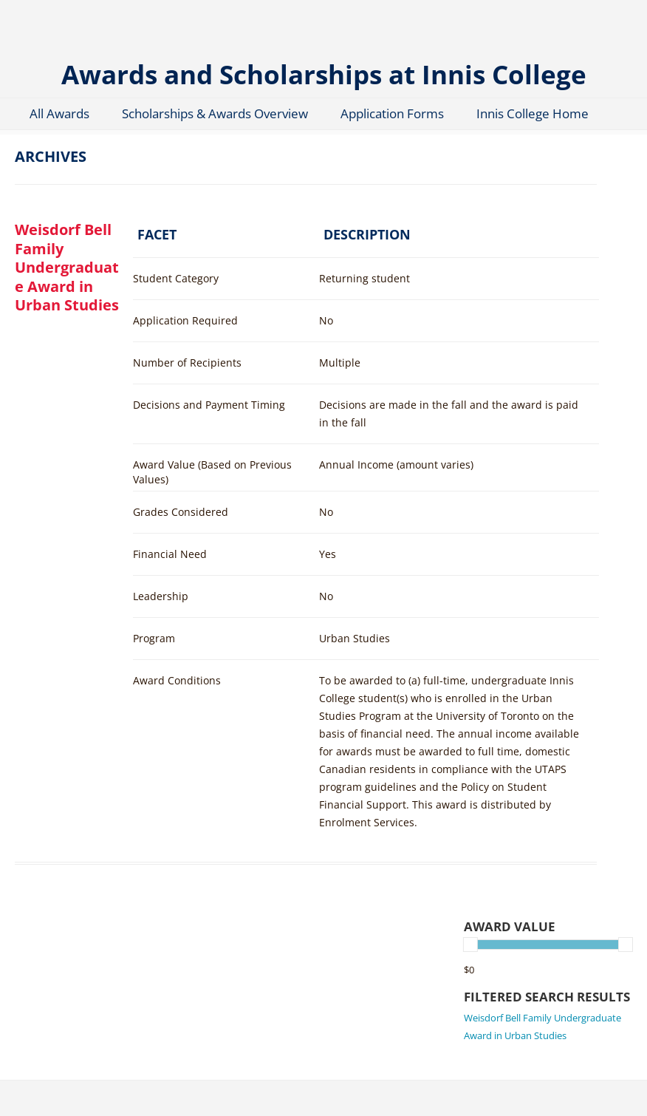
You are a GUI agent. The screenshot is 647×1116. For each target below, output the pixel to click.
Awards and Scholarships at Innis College (323, 73)
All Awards (59, 113)
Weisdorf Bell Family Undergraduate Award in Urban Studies (67, 267)
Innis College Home (532, 113)
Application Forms (392, 113)
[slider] (470, 944)
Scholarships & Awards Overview (215, 113)
